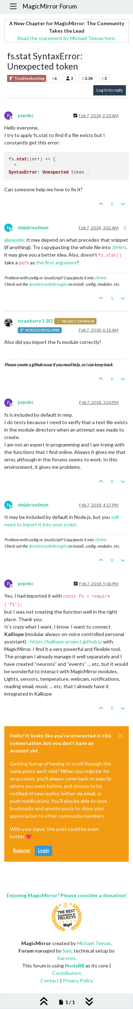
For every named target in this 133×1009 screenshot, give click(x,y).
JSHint (119, 247)
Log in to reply (109, 90)
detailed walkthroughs (48, 284)
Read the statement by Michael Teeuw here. (66, 38)
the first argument (56, 262)
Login (43, 850)
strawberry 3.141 (35, 321)
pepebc (25, 115)
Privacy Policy (78, 980)
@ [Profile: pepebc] (14, 240)
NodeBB (74, 966)
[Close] (120, 735)
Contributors (66, 973)
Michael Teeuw (94, 943)
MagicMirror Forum (49, 6)
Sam (67, 951)
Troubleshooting (26, 78)
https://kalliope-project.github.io (66, 641)
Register (22, 850)
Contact (49, 980)
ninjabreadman (33, 227)
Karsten (66, 958)
